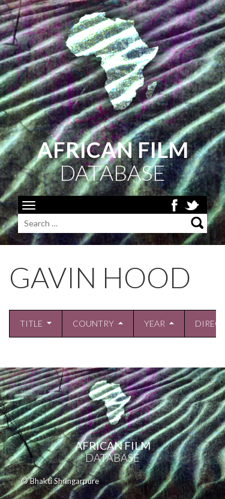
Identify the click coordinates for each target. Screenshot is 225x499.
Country (93, 323)
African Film (113, 445)
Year (154, 323)
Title (31, 323)
